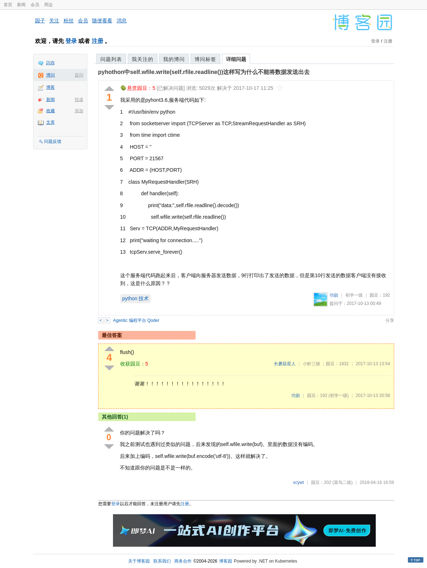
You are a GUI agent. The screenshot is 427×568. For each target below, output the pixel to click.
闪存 (50, 62)
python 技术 (135, 298)
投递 (79, 99)
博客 (50, 87)
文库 (50, 122)
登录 (71, 41)
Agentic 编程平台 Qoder (136, 320)
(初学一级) (338, 395)
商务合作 (183, 561)
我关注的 (142, 59)
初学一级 (354, 295)
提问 (79, 75)
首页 (8, 4)
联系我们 (162, 561)
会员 (35, 4)
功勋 (334, 295)
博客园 (225, 561)
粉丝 (69, 20)
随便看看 (102, 20)
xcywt (298, 482)
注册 (97, 41)
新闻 (21, 4)
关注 (54, 20)
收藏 (50, 110)
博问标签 (205, 59)
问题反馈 (52, 141)
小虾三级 (311, 363)
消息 (122, 20)
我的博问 (174, 59)
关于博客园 (139, 561)
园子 (40, 20)
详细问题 (236, 59)
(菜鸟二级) (342, 482)
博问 (50, 75)
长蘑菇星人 (285, 363)
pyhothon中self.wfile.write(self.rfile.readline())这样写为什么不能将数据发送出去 (204, 72)
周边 (48, 4)
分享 (389, 320)
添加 (79, 110)
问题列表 (111, 59)
